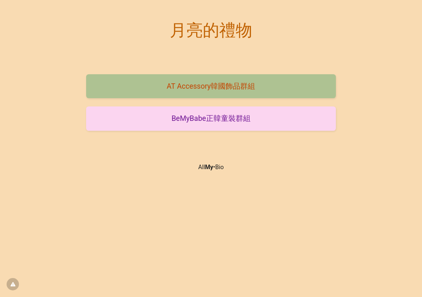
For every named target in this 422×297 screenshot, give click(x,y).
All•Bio (211, 167)
